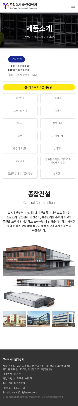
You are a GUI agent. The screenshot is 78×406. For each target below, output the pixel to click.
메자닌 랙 (58, 123)
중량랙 (58, 110)
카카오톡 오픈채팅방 (38, 87)
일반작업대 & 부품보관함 (20, 173)
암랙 (20, 135)
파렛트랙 (20, 98)
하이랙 (58, 98)
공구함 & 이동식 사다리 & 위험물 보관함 (57, 161)
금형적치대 (57, 135)
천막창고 (57, 173)
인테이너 (57, 148)
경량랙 (20, 123)
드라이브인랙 (20, 110)
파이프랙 (20, 161)
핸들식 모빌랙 (20, 148)
